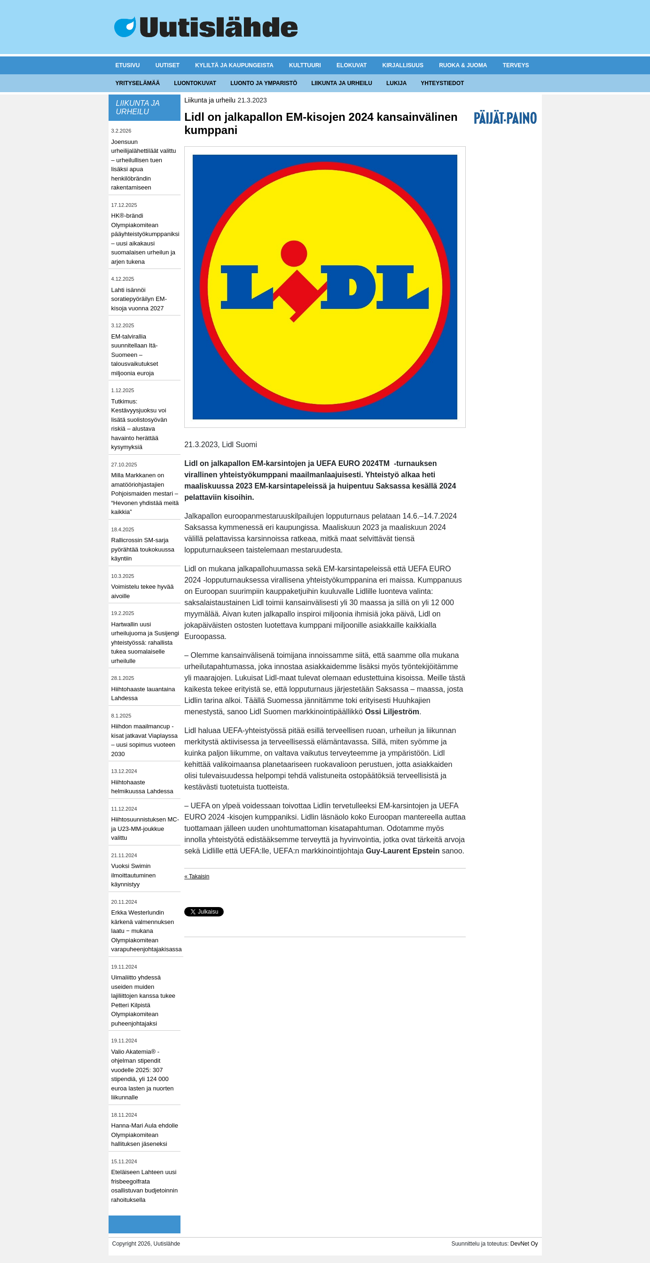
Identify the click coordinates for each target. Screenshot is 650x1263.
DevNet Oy (524, 1243)
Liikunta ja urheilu (341, 83)
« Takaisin (196, 876)
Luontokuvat (195, 83)
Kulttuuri (305, 65)
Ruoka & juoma (463, 65)
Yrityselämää (138, 83)
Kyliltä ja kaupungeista (234, 65)
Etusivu (128, 65)
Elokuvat (352, 65)
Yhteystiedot (442, 83)
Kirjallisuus (403, 65)
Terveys (516, 65)
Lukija (396, 83)
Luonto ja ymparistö (263, 83)
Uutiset (168, 65)
